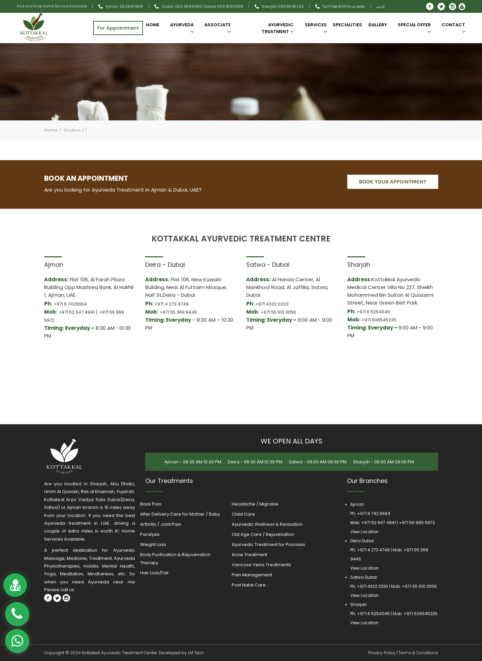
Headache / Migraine (255, 504)
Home (152, 25)
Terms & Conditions (418, 653)
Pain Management (252, 575)
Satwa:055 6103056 (224, 6)
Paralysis (150, 534)
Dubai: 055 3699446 (178, 6)
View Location (364, 532)
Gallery (377, 25)
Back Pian (150, 504)
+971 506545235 (378, 320)
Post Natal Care (249, 585)
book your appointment (392, 181)
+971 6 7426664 (70, 304)
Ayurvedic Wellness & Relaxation (267, 524)
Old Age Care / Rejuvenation (263, 534)
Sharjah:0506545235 (283, 6)
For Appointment (118, 28)
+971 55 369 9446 (178, 312)
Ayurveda (182, 27)
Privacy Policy (381, 653)
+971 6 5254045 (373, 312)
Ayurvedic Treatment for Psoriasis (268, 544)
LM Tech (196, 653)
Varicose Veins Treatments (261, 565)
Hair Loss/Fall (154, 573)
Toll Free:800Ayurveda (343, 6)
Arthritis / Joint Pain (160, 524)
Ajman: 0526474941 (124, 6)
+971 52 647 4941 (77, 312)
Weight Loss (153, 544)
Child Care (243, 514)
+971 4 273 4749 (171, 304)
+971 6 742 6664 (373, 513)
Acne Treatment (249, 554)
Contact (453, 27)
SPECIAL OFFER (414, 27)
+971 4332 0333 (272, 304)
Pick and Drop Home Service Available (52, 6)
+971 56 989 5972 (417, 522)
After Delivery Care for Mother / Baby (180, 514)
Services (316, 27)
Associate (217, 27)
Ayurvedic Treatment (278, 28)
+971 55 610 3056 (278, 312)
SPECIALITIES (347, 25)
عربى (380, 6)
